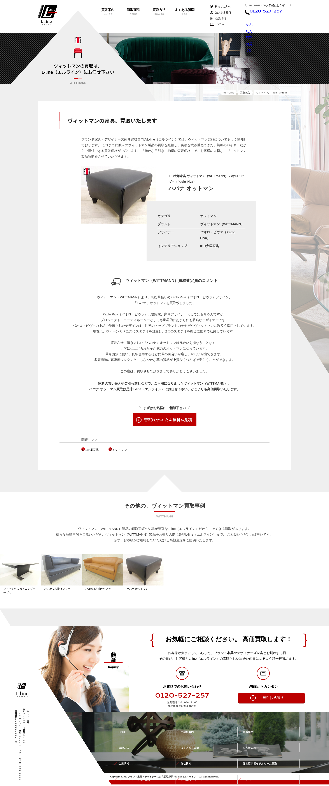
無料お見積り (266, 699)
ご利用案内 (188, 730)
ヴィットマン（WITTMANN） (272, 92)
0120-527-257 (182, 697)
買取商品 (133, 11)
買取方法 (159, 11)
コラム (220, 24)
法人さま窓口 (223, 12)
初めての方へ (223, 6)
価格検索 (187, 749)
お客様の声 (250, 740)
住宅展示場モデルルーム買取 (263, 749)
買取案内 (108, 11)
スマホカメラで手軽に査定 (137, 759)
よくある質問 (184, 11)
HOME (230, 92)
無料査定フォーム (193, 759)
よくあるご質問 (191, 740)
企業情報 (220, 18)
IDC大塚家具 (97, 450)
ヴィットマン (133, 450)
